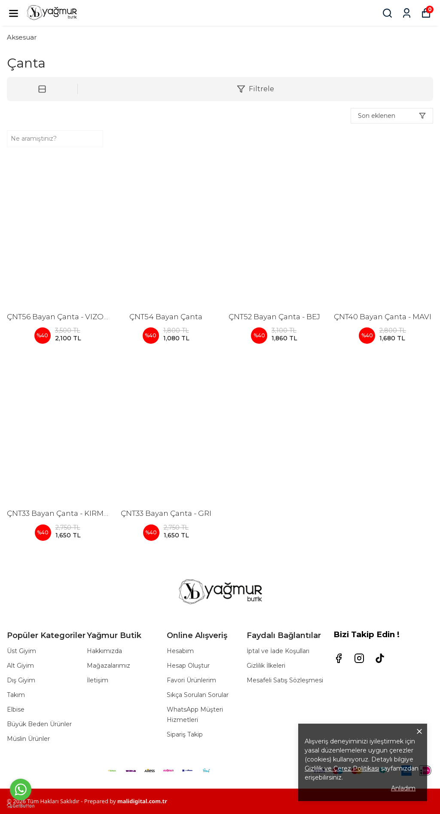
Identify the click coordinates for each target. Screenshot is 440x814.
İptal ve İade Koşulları (278, 651)
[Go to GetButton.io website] (20, 805)
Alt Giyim (20, 665)
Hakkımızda (104, 651)
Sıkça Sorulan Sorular (198, 695)
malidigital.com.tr (142, 801)
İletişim (97, 680)
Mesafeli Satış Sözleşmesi (285, 680)
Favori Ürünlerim (191, 680)
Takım (16, 695)
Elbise (15, 709)
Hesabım (180, 651)
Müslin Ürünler (28, 739)
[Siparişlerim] (406, 13)
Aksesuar (22, 37)
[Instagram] (359, 658)
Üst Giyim (21, 651)
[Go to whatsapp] (20, 789)
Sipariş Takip (185, 734)
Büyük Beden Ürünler (39, 724)
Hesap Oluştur (188, 665)
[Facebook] (338, 658)
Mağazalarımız (108, 665)
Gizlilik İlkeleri (266, 665)
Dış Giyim (21, 680)
